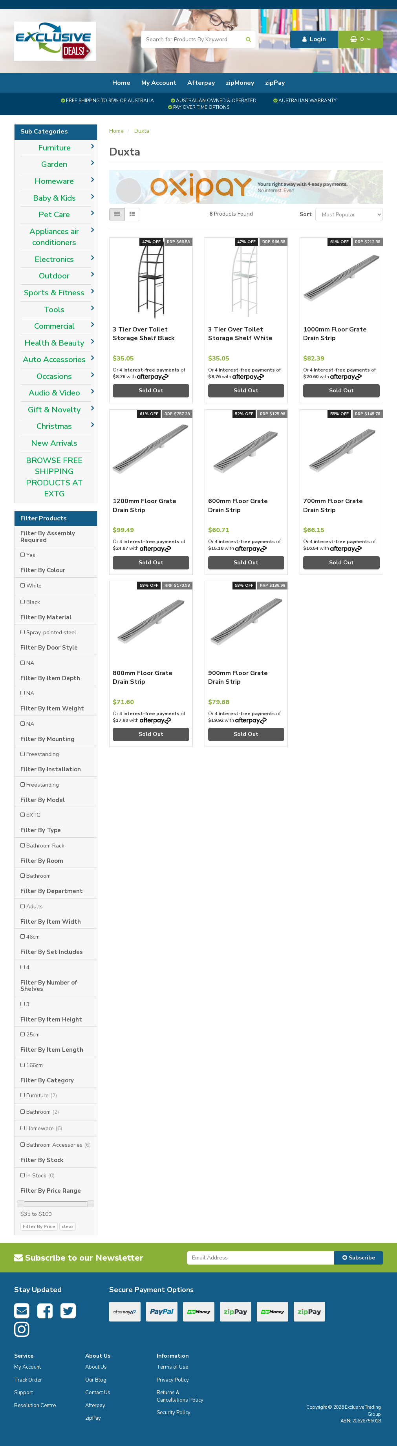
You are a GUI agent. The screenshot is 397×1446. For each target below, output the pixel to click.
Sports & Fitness (54, 292)
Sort (304, 214)
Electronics (54, 259)
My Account (158, 83)
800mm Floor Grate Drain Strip (142, 677)
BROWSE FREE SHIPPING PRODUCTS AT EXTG (54, 477)
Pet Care (54, 214)
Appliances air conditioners (54, 237)
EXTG (33, 815)
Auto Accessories (54, 359)
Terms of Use (172, 1367)
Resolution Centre (35, 1405)
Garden (54, 164)
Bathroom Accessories (58, 1145)
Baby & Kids (54, 198)
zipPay (275, 83)
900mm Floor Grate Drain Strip (238, 677)
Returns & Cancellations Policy (180, 1396)
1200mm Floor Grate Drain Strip (144, 505)
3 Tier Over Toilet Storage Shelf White (240, 333)
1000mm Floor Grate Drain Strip (335, 333)
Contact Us (97, 1392)
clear (67, 1226)
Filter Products (43, 518)
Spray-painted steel (51, 632)
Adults (34, 906)
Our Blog (95, 1380)
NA (30, 663)
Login (314, 39)
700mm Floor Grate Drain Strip (333, 505)
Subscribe (358, 1257)
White (34, 585)
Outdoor (54, 276)
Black (33, 602)
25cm (33, 1034)
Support (23, 1392)
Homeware (54, 181)
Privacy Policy (173, 1380)
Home (121, 83)
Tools (54, 309)
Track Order (28, 1380)
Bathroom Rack (45, 845)
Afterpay (201, 83)
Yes (30, 555)
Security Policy (173, 1412)
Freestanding (42, 754)
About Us (96, 1367)
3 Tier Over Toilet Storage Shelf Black (144, 333)
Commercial (54, 326)
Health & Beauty (54, 343)
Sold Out (151, 390)
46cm (33, 937)
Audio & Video (54, 393)
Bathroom (38, 876)
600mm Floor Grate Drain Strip (238, 505)
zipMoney (240, 83)
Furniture (54, 148)
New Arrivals (54, 443)
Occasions (54, 376)
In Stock (40, 1175)
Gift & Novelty (54, 410)
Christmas (54, 426)
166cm (34, 1065)
